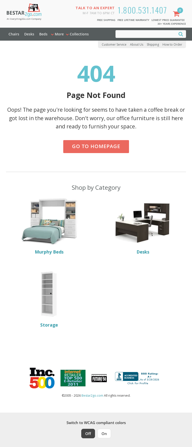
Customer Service (114, 44)
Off (88, 433)
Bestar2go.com (92, 395)
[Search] (181, 33)
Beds (43, 34)
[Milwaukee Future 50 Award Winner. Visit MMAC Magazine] (99, 378)
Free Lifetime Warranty (133, 20)
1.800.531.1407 (142, 10)
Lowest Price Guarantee (168, 20)
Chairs (13, 34)
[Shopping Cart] (177, 14)
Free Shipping (106, 20)
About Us (136, 44)
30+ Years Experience (172, 23)
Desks (29, 34)
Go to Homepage (96, 146)
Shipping (153, 44)
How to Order (172, 44)
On (104, 433)
